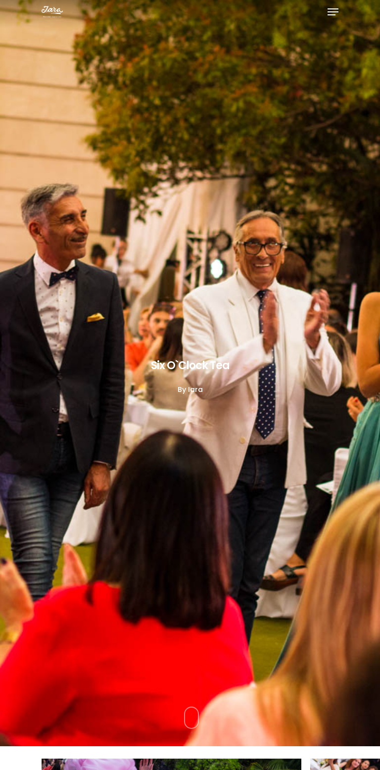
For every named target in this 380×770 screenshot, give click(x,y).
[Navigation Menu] (333, 12)
